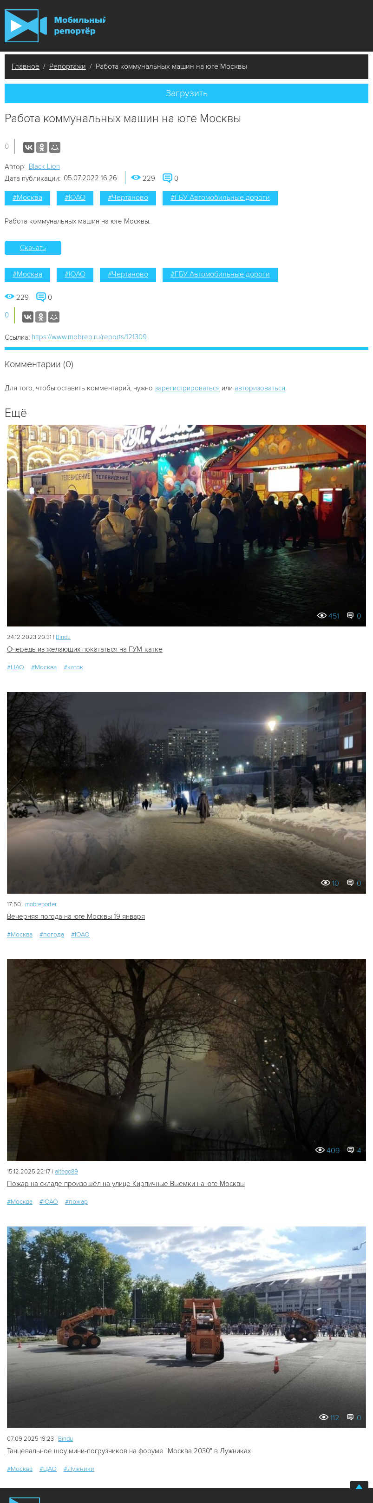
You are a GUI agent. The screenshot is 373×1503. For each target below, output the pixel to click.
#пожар (76, 1202)
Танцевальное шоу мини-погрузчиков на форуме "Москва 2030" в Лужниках (129, 1451)
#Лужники (79, 1469)
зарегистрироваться (187, 388)
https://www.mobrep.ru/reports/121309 (89, 337)
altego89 (66, 1171)
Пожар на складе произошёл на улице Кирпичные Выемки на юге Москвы (126, 1184)
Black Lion (44, 166)
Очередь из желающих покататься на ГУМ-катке (85, 649)
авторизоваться (260, 388)
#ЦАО (15, 667)
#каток (73, 667)
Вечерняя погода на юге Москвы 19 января (76, 916)
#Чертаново (128, 197)
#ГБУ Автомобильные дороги (220, 197)
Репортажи (67, 66)
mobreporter (41, 904)
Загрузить (187, 93)
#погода (51, 934)
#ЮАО (75, 197)
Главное (25, 66)
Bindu (63, 637)
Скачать (33, 248)
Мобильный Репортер (55, 25)
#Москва (27, 197)
